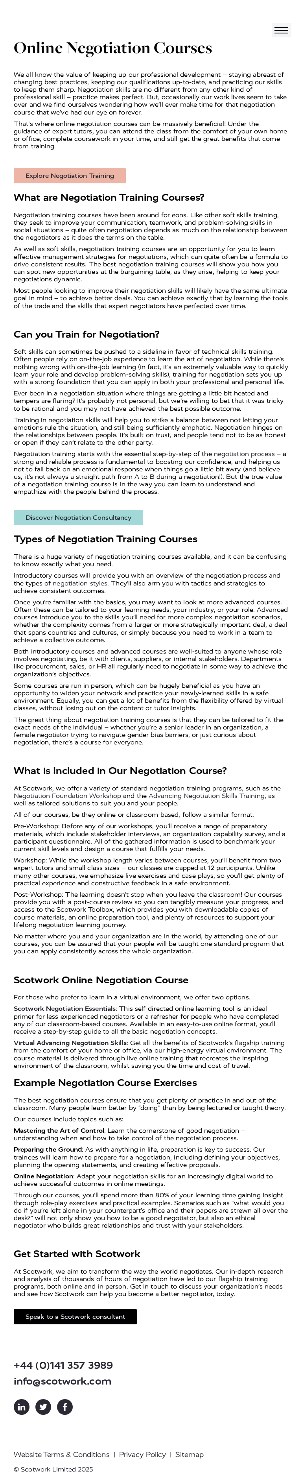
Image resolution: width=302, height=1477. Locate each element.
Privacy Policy (142, 1455)
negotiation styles (80, 583)
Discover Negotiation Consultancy (78, 517)
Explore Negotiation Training (70, 175)
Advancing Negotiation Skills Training (207, 795)
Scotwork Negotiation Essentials (65, 1008)
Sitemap (189, 1455)
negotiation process (244, 454)
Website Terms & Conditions (62, 1455)
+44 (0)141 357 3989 (63, 1365)
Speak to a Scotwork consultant (75, 1316)
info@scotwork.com (63, 1381)
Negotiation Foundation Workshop (67, 795)
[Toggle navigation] (281, 30)
